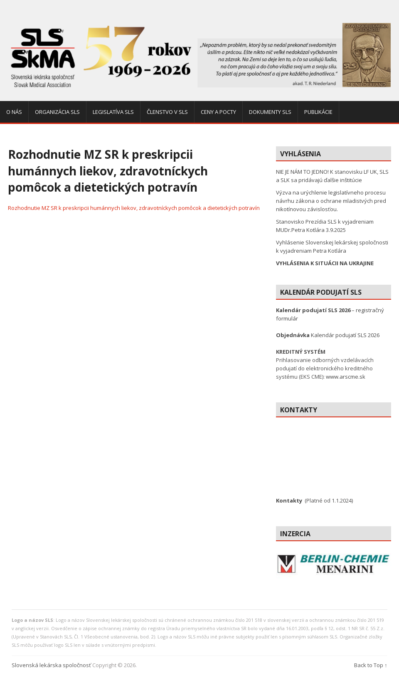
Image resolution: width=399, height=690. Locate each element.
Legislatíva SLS (113, 112)
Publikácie (318, 112)
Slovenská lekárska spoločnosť (51, 665)
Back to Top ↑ (370, 665)
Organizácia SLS (57, 112)
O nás (14, 112)
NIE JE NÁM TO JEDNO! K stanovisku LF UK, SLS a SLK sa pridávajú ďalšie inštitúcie (332, 176)
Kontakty (289, 500)
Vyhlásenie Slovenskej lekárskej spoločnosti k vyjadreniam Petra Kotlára (332, 246)
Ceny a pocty (218, 112)
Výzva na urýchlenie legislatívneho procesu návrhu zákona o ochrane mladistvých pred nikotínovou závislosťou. (331, 201)
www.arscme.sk (345, 376)
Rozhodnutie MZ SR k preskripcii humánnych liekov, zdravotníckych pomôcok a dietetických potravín (134, 208)
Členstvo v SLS (167, 112)
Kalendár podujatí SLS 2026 (327, 335)
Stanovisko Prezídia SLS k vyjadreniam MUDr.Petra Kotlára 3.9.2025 (325, 226)
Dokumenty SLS (270, 112)
